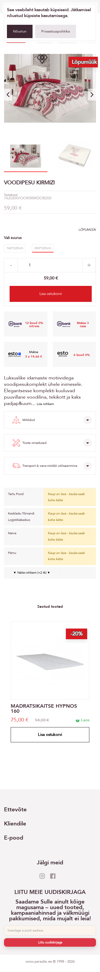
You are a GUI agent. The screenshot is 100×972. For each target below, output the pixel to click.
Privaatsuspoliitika (55, 31)
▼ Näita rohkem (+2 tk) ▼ (31, 572)
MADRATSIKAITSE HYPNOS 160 (44, 709)
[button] (92, 94)
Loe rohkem (45, 404)
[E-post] (50, 930)
